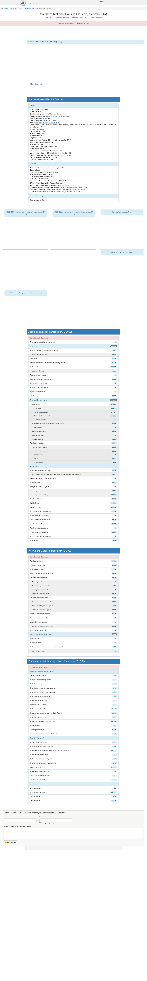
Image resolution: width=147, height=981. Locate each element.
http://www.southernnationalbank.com (47, 122)
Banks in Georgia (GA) (26, 8)
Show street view (36, 84)
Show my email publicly (47, 823)
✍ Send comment (10, 842)
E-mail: (41, 817)
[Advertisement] (73, 33)
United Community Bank (54, 116)
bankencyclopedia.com (9, 8)
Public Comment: (18, 826)
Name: (6, 817)
